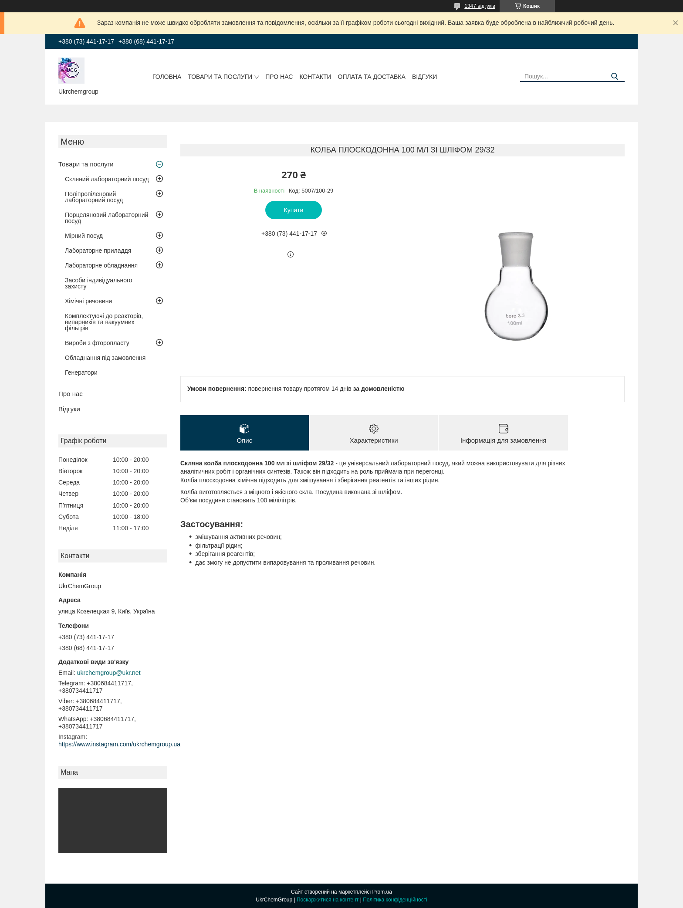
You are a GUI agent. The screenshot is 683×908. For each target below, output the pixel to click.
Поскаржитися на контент (327, 900)
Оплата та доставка (372, 76)
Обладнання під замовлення (105, 357)
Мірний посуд (84, 235)
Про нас (279, 76)
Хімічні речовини (88, 301)
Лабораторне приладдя (98, 250)
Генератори (81, 372)
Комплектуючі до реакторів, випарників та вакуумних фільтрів (104, 322)
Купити (294, 210)
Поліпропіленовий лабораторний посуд (94, 196)
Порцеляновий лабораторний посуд (106, 217)
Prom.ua (382, 892)
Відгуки (424, 76)
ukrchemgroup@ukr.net (109, 672)
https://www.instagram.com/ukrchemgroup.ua (119, 744)
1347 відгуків (479, 6)
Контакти (315, 76)
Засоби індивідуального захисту (98, 283)
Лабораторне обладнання (101, 265)
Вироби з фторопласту (97, 342)
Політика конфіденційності (395, 900)
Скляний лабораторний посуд (107, 179)
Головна (166, 76)
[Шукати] (615, 76)
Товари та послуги (220, 76)
